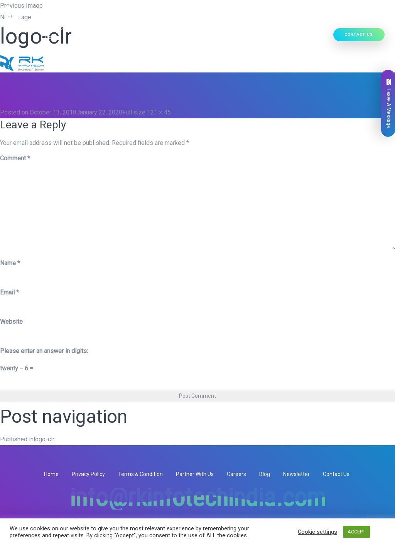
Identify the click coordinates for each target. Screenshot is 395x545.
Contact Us (359, 34)
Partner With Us (195, 474)
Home (52, 37)
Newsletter (296, 474)
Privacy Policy (88, 474)
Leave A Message (388, 103)
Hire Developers (306, 37)
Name (10, 263)
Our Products (171, 37)
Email (9, 292)
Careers (236, 474)
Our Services (124, 37)
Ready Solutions (222, 37)
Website (11, 321)
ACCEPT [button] (356, 532)
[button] (139, 37)
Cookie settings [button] (317, 531)
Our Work (264, 37)
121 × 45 (159, 112)
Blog (264, 474)
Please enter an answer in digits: (44, 351)
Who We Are (82, 37)
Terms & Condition (140, 474)
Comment (15, 158)
